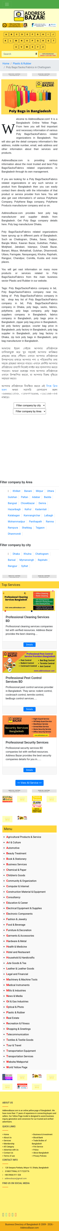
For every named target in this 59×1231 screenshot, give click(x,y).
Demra (42, 503)
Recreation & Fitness (18, 1023)
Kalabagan (14, 515)
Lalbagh (48, 515)
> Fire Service (37, 1147)
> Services (6, 1140)
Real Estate (12, 1017)
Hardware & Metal (16, 941)
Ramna (50, 521)
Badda (47, 497)
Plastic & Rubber (15, 1012)
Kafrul (28, 509)
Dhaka (16, 553)
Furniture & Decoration (18, 930)
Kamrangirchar (32, 515)
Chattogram (42, 553)
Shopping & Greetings (18, 1028)
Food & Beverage (15, 924)
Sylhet (24, 566)
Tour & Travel (13, 1045)
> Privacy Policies (39, 1156)
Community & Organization (21, 880)
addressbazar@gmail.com (16, 1178)
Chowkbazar (28, 503)
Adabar (36, 497)
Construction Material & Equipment (25, 891)
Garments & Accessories (20, 935)
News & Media (14, 996)
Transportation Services (19, 1056)
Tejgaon (40, 527)
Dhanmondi (14, 533)
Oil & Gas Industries (17, 1001)
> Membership (8, 1144)
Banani (28, 491)
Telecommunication (17, 1034)
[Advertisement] (29, 449)
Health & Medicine (16, 946)
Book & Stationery (16, 858)
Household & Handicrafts (20, 957)
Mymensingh (27, 559)
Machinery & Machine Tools (21, 979)
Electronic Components (19, 913)
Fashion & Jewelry (16, 919)
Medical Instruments (18, 985)
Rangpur (12, 566)
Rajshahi (42, 559)
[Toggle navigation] (7, 4)
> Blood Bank (37, 1138)
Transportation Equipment (21, 1050)
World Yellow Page (16, 1067)
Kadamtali (41, 509)
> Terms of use (8, 1156)
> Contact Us (7, 1153)
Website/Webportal (17, 1061)
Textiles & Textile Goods (19, 1039)
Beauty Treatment (16, 853)
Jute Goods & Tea (16, 963)
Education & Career (17, 902)
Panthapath (35, 521)
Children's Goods (15, 875)
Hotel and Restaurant (18, 952)
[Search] (18, 54)
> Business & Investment (42, 1134)
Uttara (50, 491)
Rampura (13, 527)
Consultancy (13, 897)
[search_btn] (36, 54)
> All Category (8, 1147)
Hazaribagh (14, 509)
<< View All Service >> (29, 782)
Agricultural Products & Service (23, 837)
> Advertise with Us (10, 1150)
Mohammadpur (16, 521)
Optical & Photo (15, 1007)
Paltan (24, 497)
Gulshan (12, 497)
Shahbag (27, 527)
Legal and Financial (17, 974)
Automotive (13, 847)
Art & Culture (13, 842)
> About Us (6, 1138)
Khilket (16, 491)
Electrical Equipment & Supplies (24, 908)
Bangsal (12, 503)
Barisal (12, 559)
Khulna (27, 553)
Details (29, 644)
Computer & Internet (17, 886)
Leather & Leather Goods (20, 968)
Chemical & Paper (16, 869)
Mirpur (39, 491)
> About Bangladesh (40, 1153)
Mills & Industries (16, 990)
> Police (35, 1150)
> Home (5, 1134)
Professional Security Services (27, 742)
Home (6, 63)
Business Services (16, 864)
